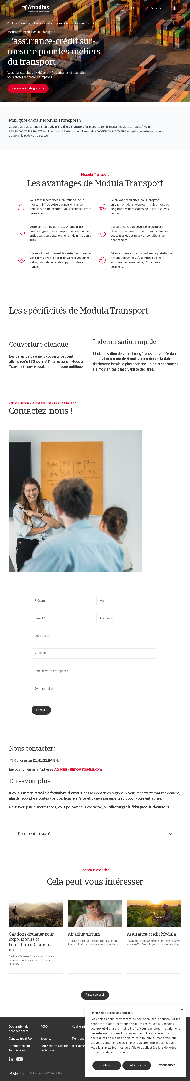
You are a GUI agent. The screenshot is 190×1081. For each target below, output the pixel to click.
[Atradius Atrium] (95, 941)
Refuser (107, 1065)
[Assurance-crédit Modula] (154, 941)
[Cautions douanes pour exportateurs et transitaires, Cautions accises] (36, 941)
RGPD (44, 1026)
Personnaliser (166, 1065)
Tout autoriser (136, 1065)
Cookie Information (84, 1026)
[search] (132, 8)
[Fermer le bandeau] (182, 1010)
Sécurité (45, 1038)
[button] (15, 8)
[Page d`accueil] (72, 8)
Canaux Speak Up (20, 1038)
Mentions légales (83, 1038)
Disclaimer (79, 1046)
